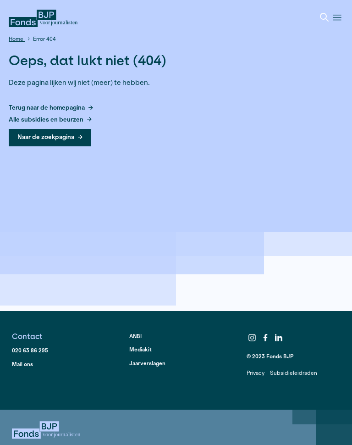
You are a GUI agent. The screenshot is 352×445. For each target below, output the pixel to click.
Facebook (265, 338)
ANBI (135, 336)
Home (17, 38)
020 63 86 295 (30, 350)
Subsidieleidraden (293, 372)
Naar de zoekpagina (49, 137)
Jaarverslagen (147, 363)
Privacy (255, 372)
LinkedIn (279, 338)
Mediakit (140, 349)
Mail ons (22, 364)
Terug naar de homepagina (51, 108)
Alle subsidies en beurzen (50, 120)
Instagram (252, 338)
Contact (27, 336)
